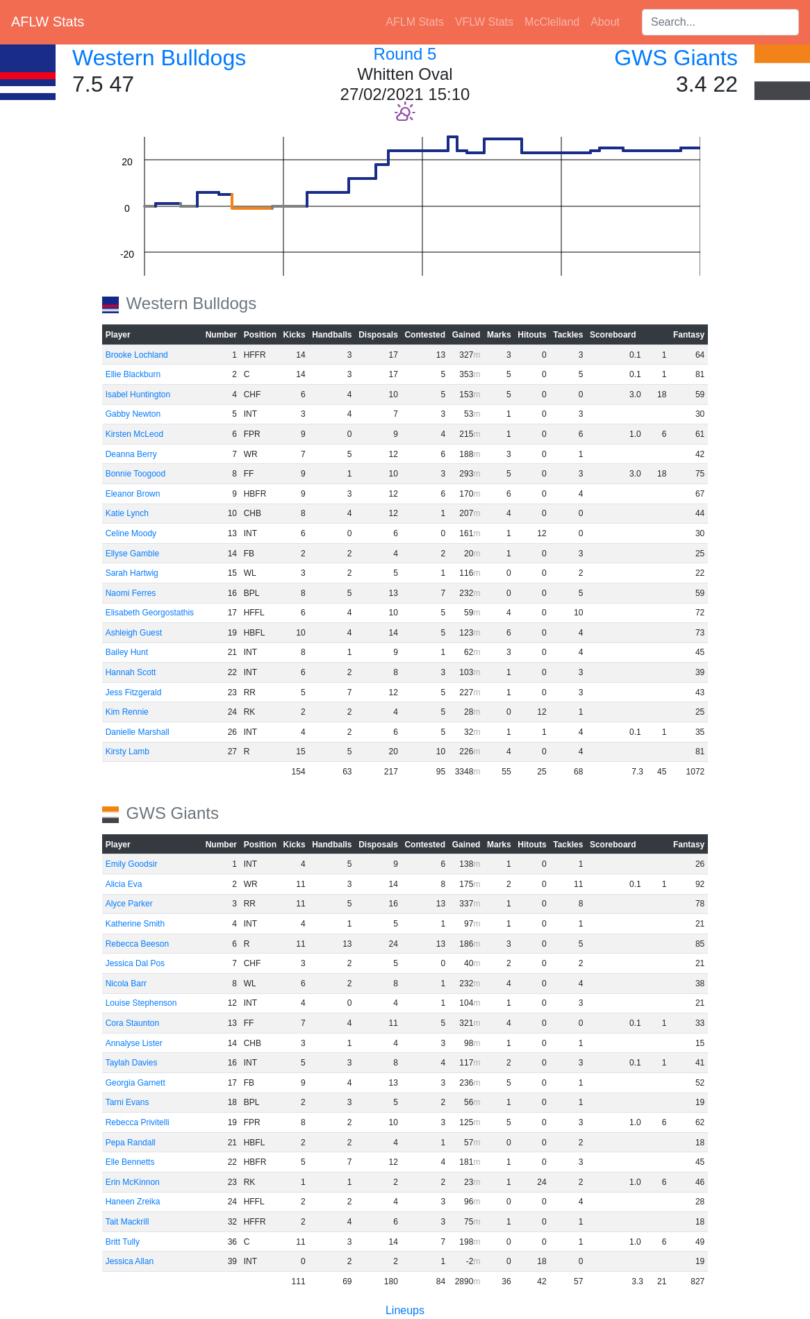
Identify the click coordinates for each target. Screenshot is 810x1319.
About (605, 22)
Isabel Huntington (138, 394)
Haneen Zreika (133, 1201)
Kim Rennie (127, 712)
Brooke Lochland (137, 355)
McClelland (551, 22)
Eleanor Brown (133, 494)
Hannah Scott (131, 672)
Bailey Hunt (127, 652)
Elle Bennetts (130, 1162)
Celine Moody (131, 533)
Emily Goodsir (132, 864)
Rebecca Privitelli (138, 1122)
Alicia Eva (124, 884)
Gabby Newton (133, 414)
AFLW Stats (47, 21)
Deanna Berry (131, 454)
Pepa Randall (131, 1142)
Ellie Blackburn (133, 374)
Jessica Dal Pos (135, 963)
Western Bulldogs (159, 57)
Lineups (405, 1310)
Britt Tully (123, 1242)
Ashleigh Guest (134, 633)
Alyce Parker (129, 904)
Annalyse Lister (134, 1043)
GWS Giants (676, 57)
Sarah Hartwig (132, 573)
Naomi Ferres (131, 593)
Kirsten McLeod (134, 434)
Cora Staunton (132, 1023)
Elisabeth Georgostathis (150, 612)
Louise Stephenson (141, 1003)
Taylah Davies (132, 1063)
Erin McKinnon (133, 1182)
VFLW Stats (484, 22)
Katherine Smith (135, 924)
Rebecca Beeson (137, 944)
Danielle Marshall (138, 732)
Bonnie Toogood (136, 474)
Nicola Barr (126, 983)
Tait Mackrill (127, 1222)
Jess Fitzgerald (134, 692)
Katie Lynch (127, 513)
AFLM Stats (415, 22)
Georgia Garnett (135, 1083)
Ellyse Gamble (132, 553)
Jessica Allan (130, 1261)
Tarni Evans (127, 1102)
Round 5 (405, 53)
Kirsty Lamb (127, 751)
